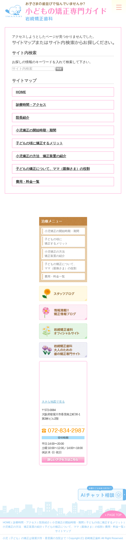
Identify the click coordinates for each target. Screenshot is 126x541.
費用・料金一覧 (27, 182)
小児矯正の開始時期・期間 (36, 130)
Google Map (63, 382)
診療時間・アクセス (31, 105)
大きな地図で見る (53, 401)
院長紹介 (22, 117)
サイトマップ (63, 531)
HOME (21, 92)
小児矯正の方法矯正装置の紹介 (55, 254)
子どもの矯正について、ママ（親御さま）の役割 (53, 169)
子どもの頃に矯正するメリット (39, 143)
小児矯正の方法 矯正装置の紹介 (41, 156)
